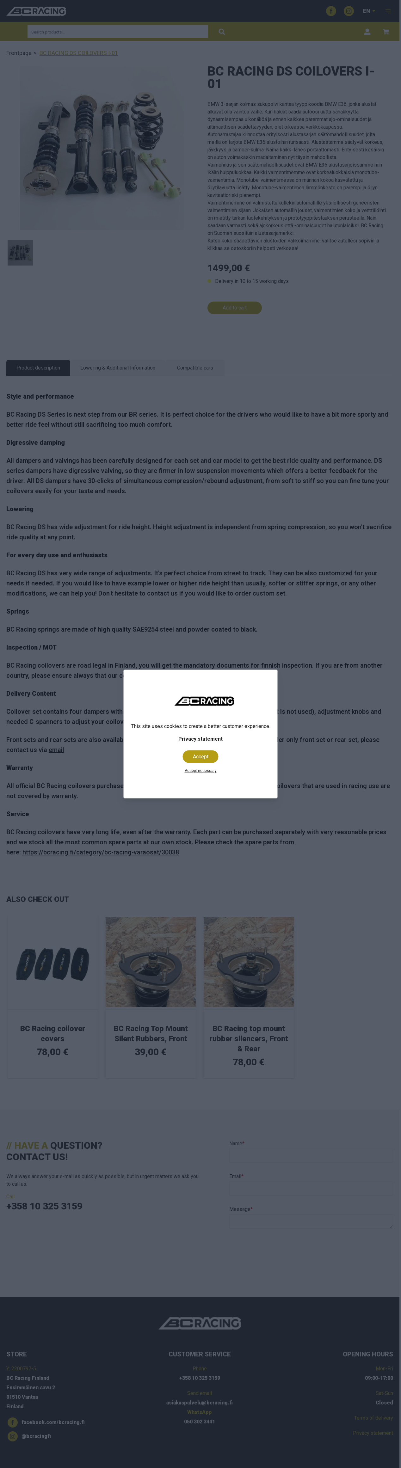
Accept (200, 757)
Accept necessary (201, 770)
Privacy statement (200, 739)
